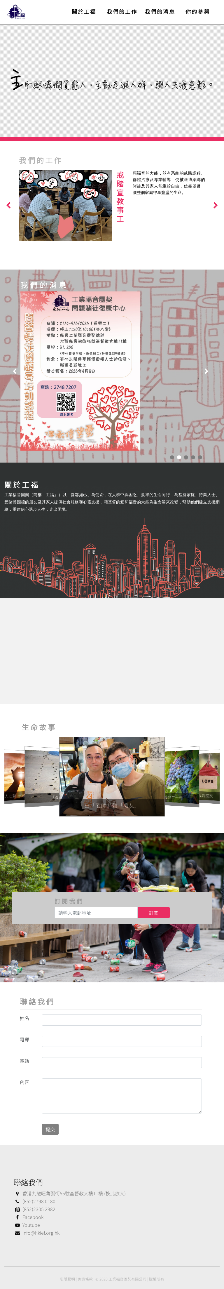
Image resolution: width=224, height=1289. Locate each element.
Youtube (27, 1224)
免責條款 (85, 1279)
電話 (24, 1060)
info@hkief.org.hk (37, 1232)
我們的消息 (160, 11)
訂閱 (153, 912)
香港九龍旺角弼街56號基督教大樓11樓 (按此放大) (70, 1193)
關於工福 (84, 11)
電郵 (24, 1039)
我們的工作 (122, 11)
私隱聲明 (67, 1279)
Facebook (28, 1216)
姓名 (24, 1018)
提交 (50, 1129)
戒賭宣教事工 (120, 196)
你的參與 (198, 11)
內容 (24, 1081)
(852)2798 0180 (34, 1201)
